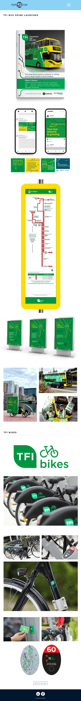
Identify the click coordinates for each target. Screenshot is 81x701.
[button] (68, 4)
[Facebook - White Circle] (43, 694)
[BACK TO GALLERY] (40, 683)
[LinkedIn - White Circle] (38, 694)
